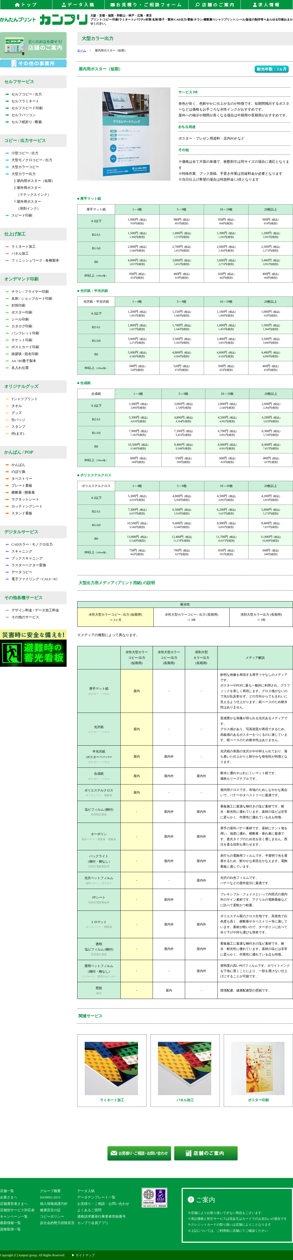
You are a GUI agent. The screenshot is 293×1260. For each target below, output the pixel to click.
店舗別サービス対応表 (17, 1210)
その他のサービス (22, 617)
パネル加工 (17, 253)
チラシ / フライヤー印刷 (27, 292)
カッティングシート (24, 506)
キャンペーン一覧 (14, 1216)
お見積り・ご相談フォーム (146, 5)
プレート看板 (19, 485)
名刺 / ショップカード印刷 (29, 298)
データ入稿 (78, 5)
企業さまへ (8, 1197)
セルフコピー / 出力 (24, 94)
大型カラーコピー (22, 167)
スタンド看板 (19, 513)
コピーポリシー (52, 1216)
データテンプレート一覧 (96, 1197)
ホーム (81, 50)
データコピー (19, 572)
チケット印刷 (19, 340)
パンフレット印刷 (22, 333)
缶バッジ (15, 420)
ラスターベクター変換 (26, 565)
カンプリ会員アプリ (92, 1223)
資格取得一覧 (10, 1229)
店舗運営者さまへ (14, 1204)
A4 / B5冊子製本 (21, 361)
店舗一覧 (7, 1191)
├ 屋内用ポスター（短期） (34, 181)
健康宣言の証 (50, 1210)
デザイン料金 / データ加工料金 (32, 610)
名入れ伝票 (17, 368)
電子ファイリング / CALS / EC (32, 579)
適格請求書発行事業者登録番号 (101, 1216)
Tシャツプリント (22, 399)
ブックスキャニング (24, 558)
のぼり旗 (15, 472)
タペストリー (19, 479)
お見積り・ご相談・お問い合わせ (103, 1204)
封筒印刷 (15, 305)
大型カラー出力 (21, 174)
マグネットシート (22, 499)
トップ (26, 5)
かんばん (15, 465)
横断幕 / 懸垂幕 (20, 492)
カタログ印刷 (19, 326)
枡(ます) (15, 434)
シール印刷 (17, 319)
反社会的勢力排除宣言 (57, 1223)
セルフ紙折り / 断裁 (24, 122)
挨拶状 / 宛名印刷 (22, 354)
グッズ (14, 413)
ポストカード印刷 (22, 347)
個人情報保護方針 (54, 1204)
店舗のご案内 (214, 5)
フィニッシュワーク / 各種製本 (32, 260)
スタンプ (15, 427)
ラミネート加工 (21, 247)
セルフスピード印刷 (24, 108)
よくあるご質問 (89, 1210)
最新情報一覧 (10, 1223)
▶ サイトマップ (83, 1255)
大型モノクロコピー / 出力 (29, 160)
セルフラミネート (22, 101)
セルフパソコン (21, 115)
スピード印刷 (19, 215)
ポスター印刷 (19, 312)
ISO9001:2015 (50, 1197)
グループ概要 (50, 1191)
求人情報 (266, 5)
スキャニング (19, 551)
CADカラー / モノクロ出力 (29, 544)
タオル (14, 406)
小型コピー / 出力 (22, 153)
